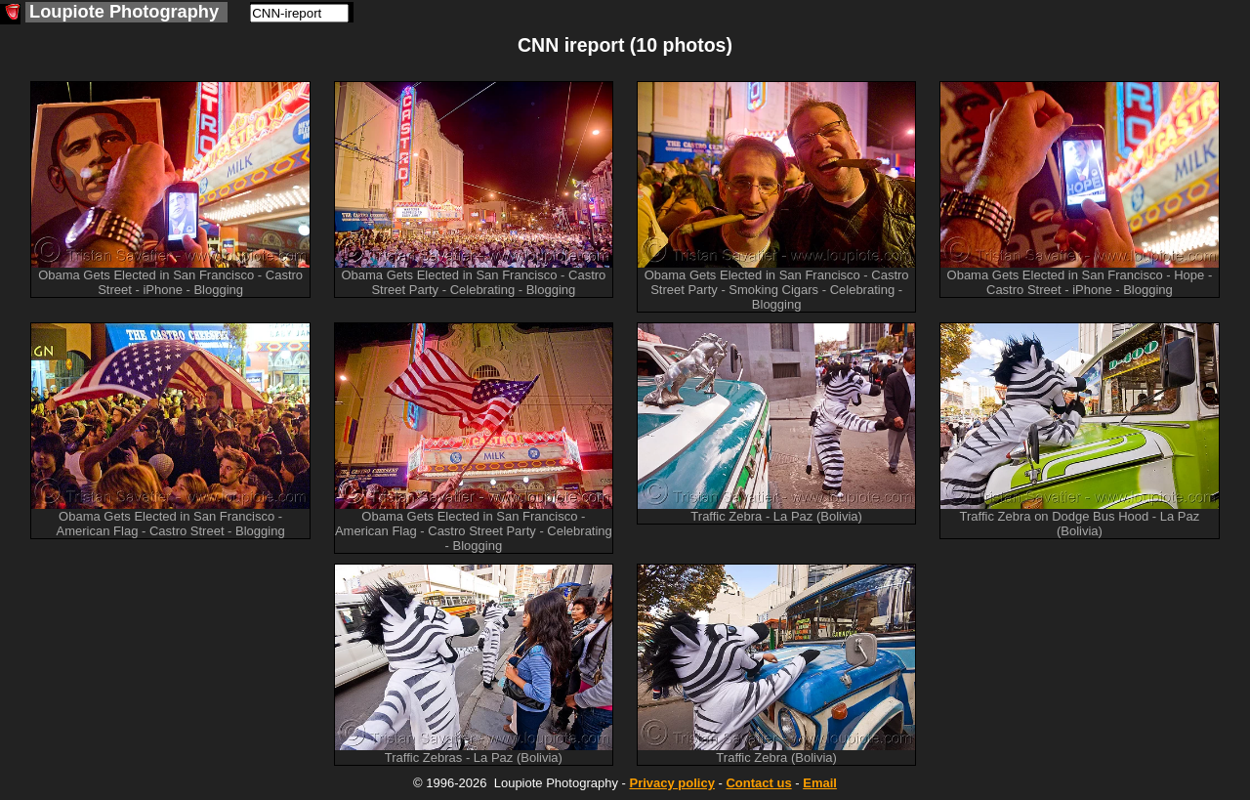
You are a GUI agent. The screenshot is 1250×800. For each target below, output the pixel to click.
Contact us (758, 783)
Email (820, 783)
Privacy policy (671, 783)
